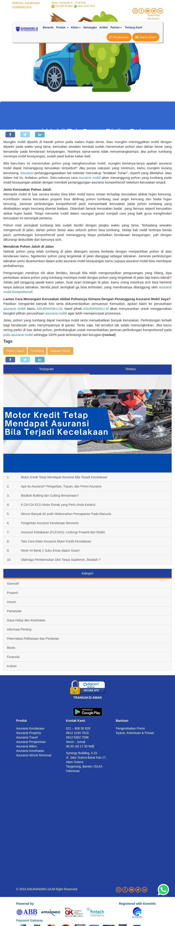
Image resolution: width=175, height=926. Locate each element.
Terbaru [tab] (130, 369)
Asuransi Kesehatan (30, 751)
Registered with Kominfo (137, 903)
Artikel (103, 27)
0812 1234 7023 (86, 6)
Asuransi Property (28, 733)
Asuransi (26, 173)
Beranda (48, 27)
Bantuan (122, 720)
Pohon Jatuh (15, 351)
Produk (21, 720)
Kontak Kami (75, 720)
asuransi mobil (90, 177)
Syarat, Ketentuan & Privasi (135, 733)
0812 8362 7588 (77, 737)
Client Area (154, 15)
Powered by (25, 903)
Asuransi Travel (27, 737)
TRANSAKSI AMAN (87, 697)
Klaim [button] (76, 27)
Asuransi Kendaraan (30, 728)
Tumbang (37, 351)
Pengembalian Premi (130, 728)
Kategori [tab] (87, 573)
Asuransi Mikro (26, 746)
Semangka (90, 27)
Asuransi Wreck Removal (33, 755)
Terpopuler (46, 369)
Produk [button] (62, 27)
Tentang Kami (133, 27)
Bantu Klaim (145, 37)
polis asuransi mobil (18, 335)
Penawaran (119, 37)
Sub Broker (153, 18)
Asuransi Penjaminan (31, 742)
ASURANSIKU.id (49, 308)
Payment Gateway (29, 920)
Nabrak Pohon (60, 351)
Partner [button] (116, 27)
